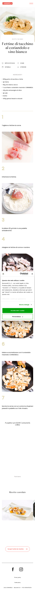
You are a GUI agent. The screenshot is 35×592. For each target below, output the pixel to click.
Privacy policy (17, 577)
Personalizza (17, 316)
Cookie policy (17, 582)
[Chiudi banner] (32, 273)
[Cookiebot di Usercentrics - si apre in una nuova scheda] (21, 274)
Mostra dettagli (24, 304)
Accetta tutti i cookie (17, 310)
